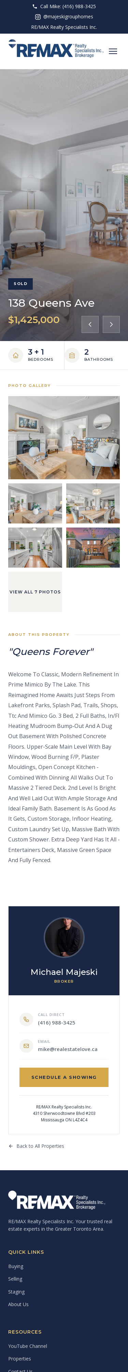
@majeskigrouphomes (64, 16)
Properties (19, 1358)
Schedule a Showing (64, 1077)
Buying (15, 1266)
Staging (16, 1291)
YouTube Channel (27, 1346)
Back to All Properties (36, 1146)
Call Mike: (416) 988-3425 (64, 6)
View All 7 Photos (35, 591)
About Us (18, 1304)
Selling (15, 1279)
